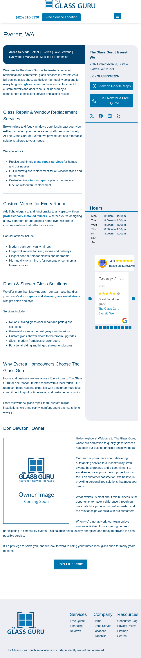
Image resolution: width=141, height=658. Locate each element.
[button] (61, 17)
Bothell (34, 51)
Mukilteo (45, 56)
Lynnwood (15, 56)
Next (133, 298)
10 (130, 327)
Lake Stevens (62, 51)
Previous (90, 298)
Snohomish (61, 56)
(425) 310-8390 (27, 17)
